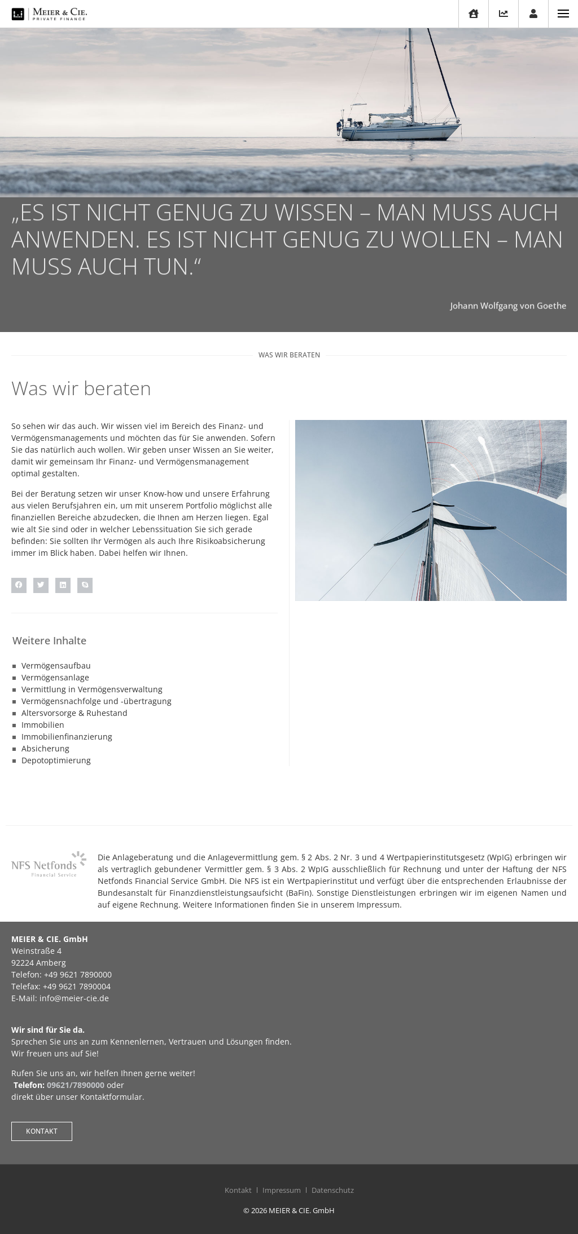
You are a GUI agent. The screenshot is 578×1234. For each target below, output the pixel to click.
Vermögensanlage (55, 677)
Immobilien (42, 724)
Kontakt (238, 1190)
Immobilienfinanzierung (66, 736)
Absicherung (45, 748)
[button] (19, 585)
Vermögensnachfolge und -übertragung (96, 701)
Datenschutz (333, 1190)
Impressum (281, 1190)
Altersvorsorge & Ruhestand (74, 712)
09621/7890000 (75, 1085)
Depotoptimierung (56, 760)
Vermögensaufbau (56, 665)
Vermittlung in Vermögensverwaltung (92, 689)
